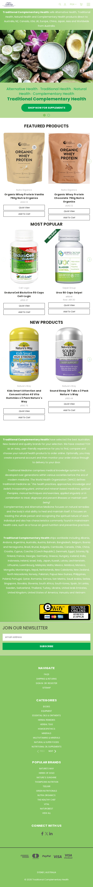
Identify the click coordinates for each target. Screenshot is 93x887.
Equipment (46, 711)
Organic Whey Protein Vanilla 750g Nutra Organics (24, 196)
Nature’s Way (46, 768)
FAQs (46, 674)
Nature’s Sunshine (46, 777)
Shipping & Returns (46, 678)
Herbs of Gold (46, 773)
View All (46, 813)
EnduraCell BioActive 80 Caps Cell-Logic (24, 294)
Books (46, 706)
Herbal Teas (46, 724)
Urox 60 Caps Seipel (69, 292)
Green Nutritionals (46, 790)
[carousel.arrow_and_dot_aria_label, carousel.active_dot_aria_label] (44, 115)
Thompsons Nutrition (46, 781)
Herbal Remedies (46, 719)
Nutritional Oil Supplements (46, 746)
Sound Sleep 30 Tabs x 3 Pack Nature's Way (69, 392)
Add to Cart (24, 213)
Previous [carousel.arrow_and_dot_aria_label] (4, 161)
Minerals (46, 733)
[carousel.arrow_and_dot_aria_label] (48, 115)
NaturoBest (46, 808)
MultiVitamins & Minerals (46, 737)
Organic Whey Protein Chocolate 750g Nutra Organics (69, 198)
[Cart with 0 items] (81, 4)
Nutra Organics (46, 795)
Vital (46, 804)
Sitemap (46, 687)
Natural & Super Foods (46, 742)
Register (52, 683)
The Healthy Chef (46, 799)
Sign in (40, 683)
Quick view (24, 207)
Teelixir (46, 786)
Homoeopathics (46, 728)
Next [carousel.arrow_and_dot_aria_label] (89, 161)
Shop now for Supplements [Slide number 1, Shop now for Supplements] (46, 107)
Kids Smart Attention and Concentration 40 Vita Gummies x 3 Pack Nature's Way (24, 396)
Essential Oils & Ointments (46, 715)
